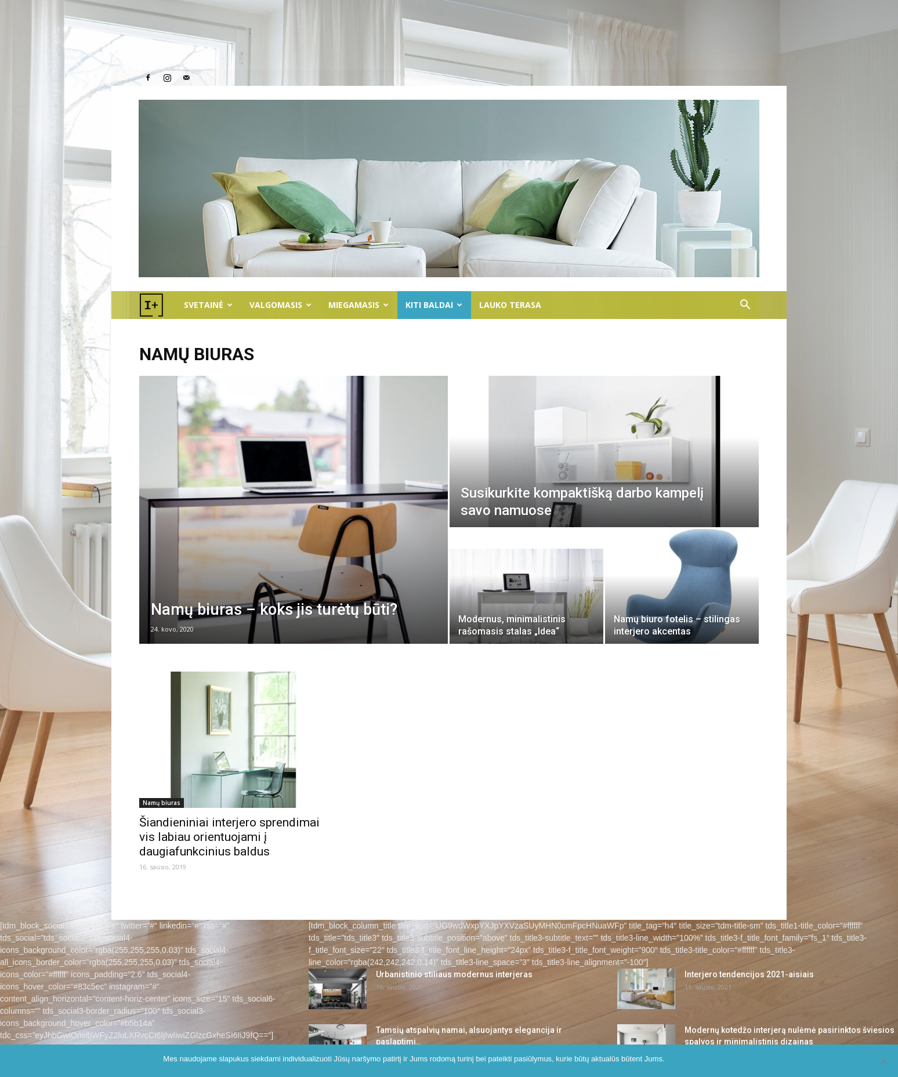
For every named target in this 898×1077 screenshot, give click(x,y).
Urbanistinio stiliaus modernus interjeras (454, 974)
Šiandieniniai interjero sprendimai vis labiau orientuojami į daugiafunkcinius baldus (229, 836)
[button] (745, 305)
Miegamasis (358, 304)
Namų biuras (161, 803)
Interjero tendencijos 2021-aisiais (749, 974)
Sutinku (683, 1058)
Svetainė (208, 304)
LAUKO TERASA (510, 304)
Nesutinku (718, 1058)
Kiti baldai (433, 304)
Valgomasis (280, 304)
